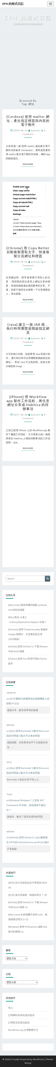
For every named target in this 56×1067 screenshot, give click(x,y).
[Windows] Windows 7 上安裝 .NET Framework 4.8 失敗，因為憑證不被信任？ (26, 805)
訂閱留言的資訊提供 (19, 1022)
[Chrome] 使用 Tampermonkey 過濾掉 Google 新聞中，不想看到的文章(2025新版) (28, 634)
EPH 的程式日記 (12, 4)
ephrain (35, 130)
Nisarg (28, 1063)
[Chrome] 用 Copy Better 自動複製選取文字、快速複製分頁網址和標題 (28, 252)
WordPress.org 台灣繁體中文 (23, 1029)
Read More (29, 164)
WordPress (38, 1059)
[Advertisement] (28, 66)
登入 (10, 1007)
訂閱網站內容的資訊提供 (21, 1015)
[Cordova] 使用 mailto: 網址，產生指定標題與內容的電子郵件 (28, 120)
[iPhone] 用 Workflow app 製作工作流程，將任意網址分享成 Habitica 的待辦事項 (28, 403)
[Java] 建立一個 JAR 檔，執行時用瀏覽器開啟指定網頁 (28, 328)
